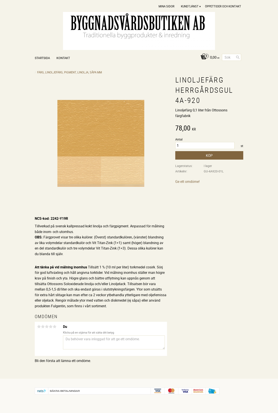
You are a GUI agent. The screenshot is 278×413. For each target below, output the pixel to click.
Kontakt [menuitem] (63, 58)
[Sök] (238, 57)
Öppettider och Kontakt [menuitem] (223, 6)
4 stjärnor (51, 327)
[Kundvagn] (208, 58)
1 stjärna (39, 327)
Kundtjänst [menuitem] (190, 6)
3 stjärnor (47, 327)
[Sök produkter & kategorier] (231, 57)
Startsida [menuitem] (42, 58)
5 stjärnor (54, 327)
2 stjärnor (43, 327)
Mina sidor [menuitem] (166, 6)
